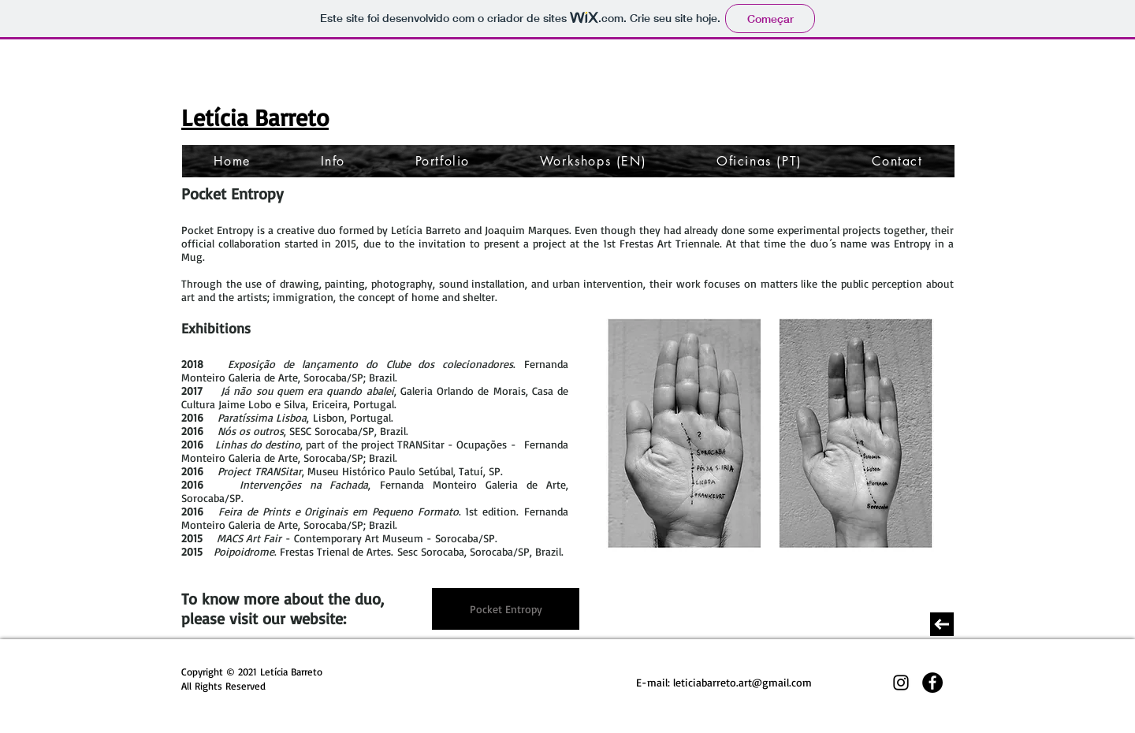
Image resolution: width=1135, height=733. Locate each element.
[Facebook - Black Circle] (932, 682)
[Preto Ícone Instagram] (901, 682)
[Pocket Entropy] (505, 609)
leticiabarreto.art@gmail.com (742, 682)
